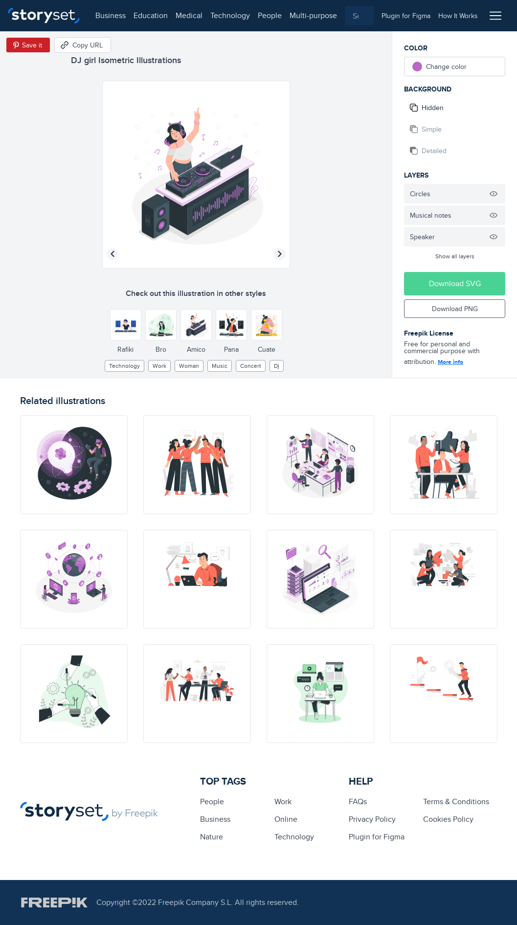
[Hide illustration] (493, 194)
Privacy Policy (372, 819)
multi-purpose (313, 15)
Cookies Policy (448, 819)
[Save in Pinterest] (28, 45)
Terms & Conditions (456, 801)
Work (159, 365)
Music (219, 365)
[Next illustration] (280, 254)
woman (189, 365)
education (151, 15)
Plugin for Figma (377, 836)
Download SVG (455, 283)
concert (250, 365)
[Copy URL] (82, 45)
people (270, 15)
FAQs (358, 801)
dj (276, 365)
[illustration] (74, 464)
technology (230, 15)
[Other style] (125, 324)
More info (450, 362)
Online (285, 819)
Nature (211, 836)
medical (189, 15)
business (110, 15)
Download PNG (455, 309)
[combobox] (359, 15)
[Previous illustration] (112, 254)
